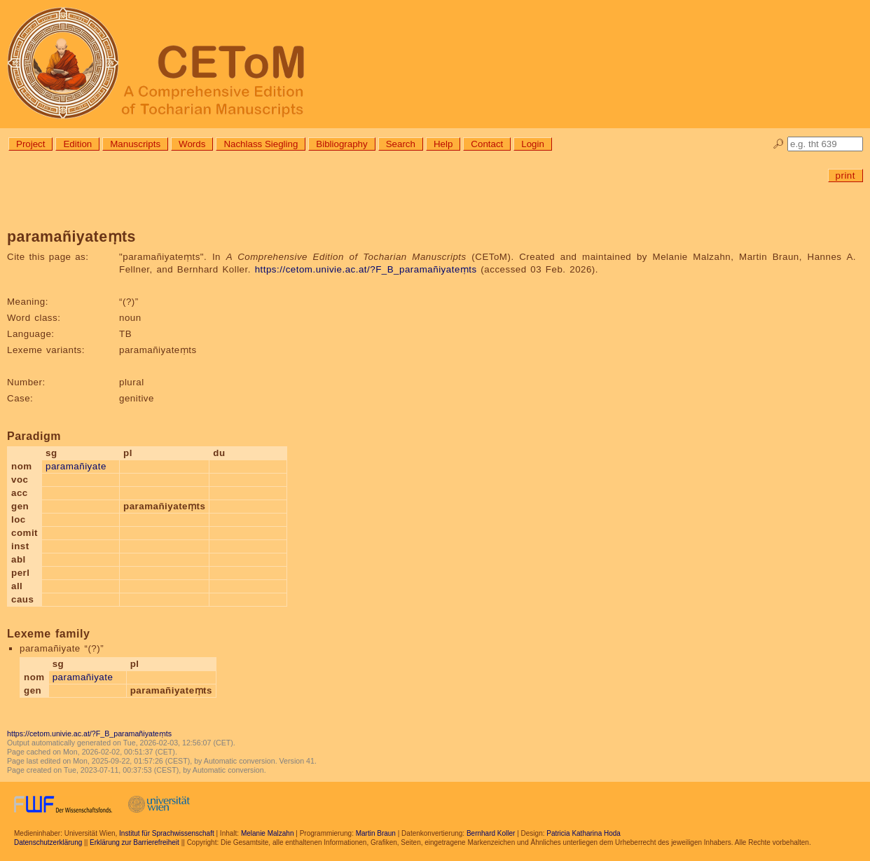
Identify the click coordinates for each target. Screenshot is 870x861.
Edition (77, 144)
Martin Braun (376, 833)
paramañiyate (76, 466)
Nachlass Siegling (260, 144)
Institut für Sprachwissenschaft (166, 833)
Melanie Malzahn (267, 833)
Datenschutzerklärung (48, 842)
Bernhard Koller (491, 833)
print (845, 175)
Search (400, 144)
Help (443, 144)
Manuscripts (135, 144)
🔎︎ (779, 144)
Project (30, 144)
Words (192, 144)
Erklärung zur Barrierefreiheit (134, 842)
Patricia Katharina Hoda (583, 833)
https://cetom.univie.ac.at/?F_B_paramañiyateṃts (366, 269)
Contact (487, 144)
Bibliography (341, 144)
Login (532, 144)
